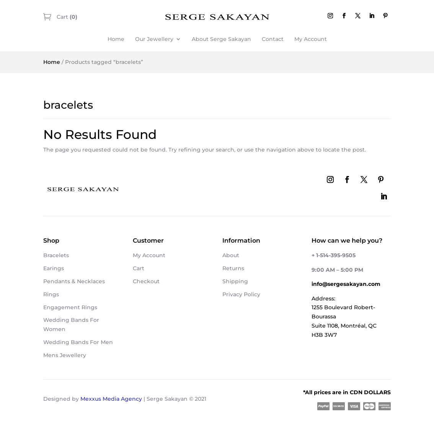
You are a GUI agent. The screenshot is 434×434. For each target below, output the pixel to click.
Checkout (146, 281)
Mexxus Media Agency (111, 398)
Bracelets (56, 255)
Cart (66, 16)
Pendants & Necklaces (74, 281)
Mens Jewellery (64, 355)
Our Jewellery (154, 39)
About (230, 255)
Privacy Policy (241, 294)
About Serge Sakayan (221, 39)
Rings (51, 294)
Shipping (235, 281)
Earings (53, 268)
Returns (233, 268)
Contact (273, 39)
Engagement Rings (70, 307)
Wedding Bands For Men (78, 342)
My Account (310, 39)
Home (116, 39)
